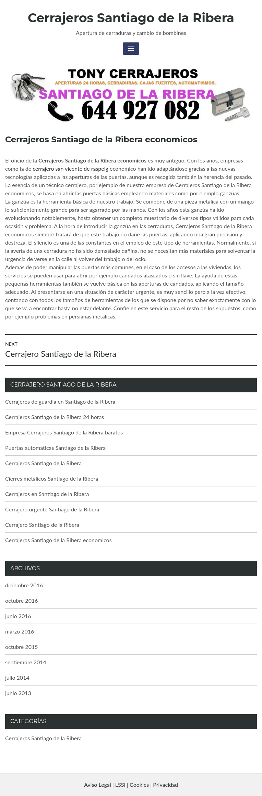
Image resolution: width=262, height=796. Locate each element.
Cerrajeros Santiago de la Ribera (131, 17)
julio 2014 (17, 677)
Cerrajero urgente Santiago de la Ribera (52, 509)
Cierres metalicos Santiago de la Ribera (51, 478)
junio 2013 (18, 693)
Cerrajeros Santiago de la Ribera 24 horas (54, 417)
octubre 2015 (21, 646)
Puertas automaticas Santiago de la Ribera (55, 447)
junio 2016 (18, 616)
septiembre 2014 (25, 662)
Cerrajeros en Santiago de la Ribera (47, 494)
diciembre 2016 (24, 585)
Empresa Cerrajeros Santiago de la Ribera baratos (64, 432)
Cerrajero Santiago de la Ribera (42, 524)
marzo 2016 (19, 631)
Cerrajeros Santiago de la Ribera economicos (58, 540)
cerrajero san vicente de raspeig (70, 168)
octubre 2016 (21, 600)
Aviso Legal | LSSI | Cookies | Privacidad (131, 784)
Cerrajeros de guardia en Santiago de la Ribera (60, 401)
